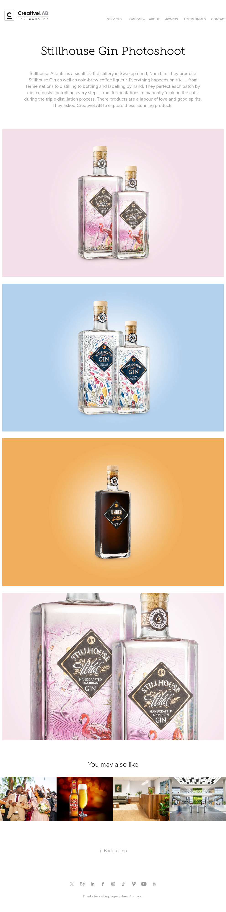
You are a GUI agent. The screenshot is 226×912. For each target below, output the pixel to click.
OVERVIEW (137, 19)
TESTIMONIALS (195, 19)
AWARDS (171, 19)
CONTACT (218, 19)
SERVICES (114, 19)
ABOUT (154, 19)
